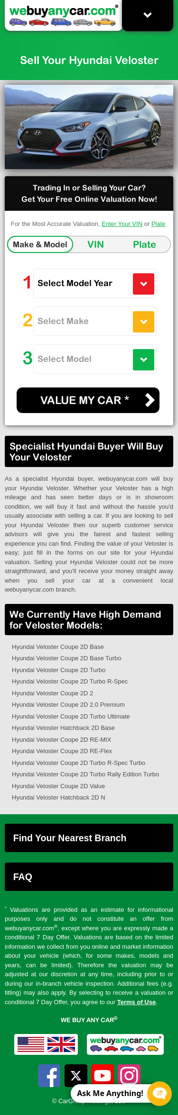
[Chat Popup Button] (159, 1093)
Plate (158, 223)
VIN (95, 244)
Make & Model (40, 244)
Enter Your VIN (122, 223)
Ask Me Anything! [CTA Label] (110, 1093)
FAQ (22, 877)
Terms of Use (136, 1002)
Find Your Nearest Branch (70, 838)
